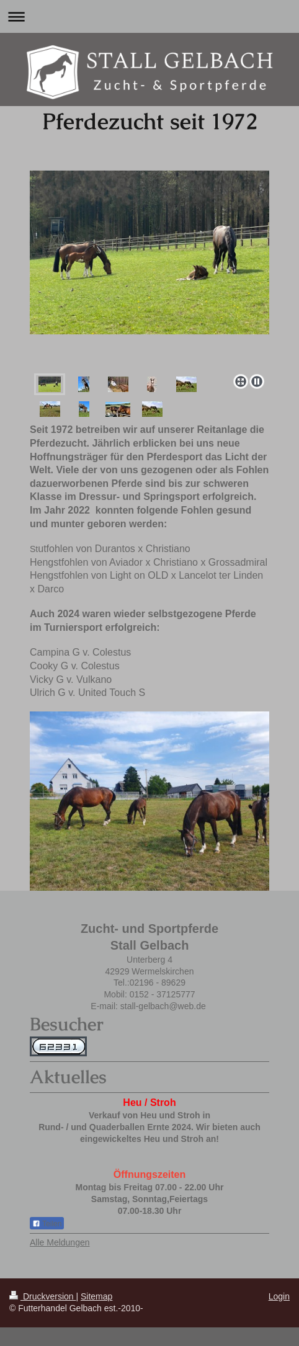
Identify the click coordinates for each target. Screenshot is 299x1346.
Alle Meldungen (60, 1242)
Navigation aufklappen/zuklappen (149, 16)
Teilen (46, 1223)
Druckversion (42, 1296)
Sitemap (96, 1296)
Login (279, 1296)
